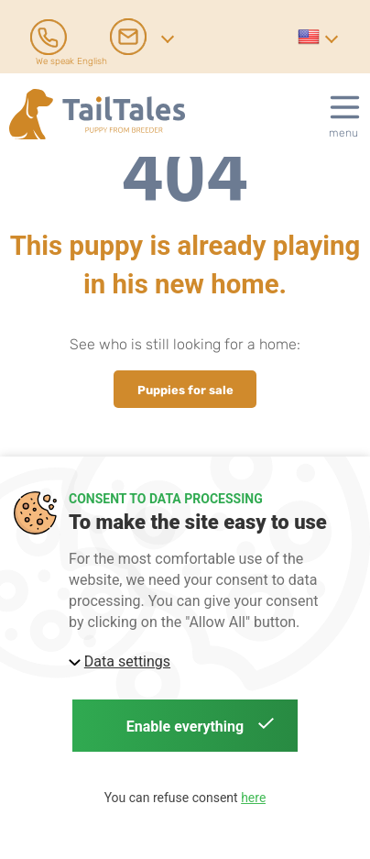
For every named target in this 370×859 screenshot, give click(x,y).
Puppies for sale (185, 388)
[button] (317, 36)
